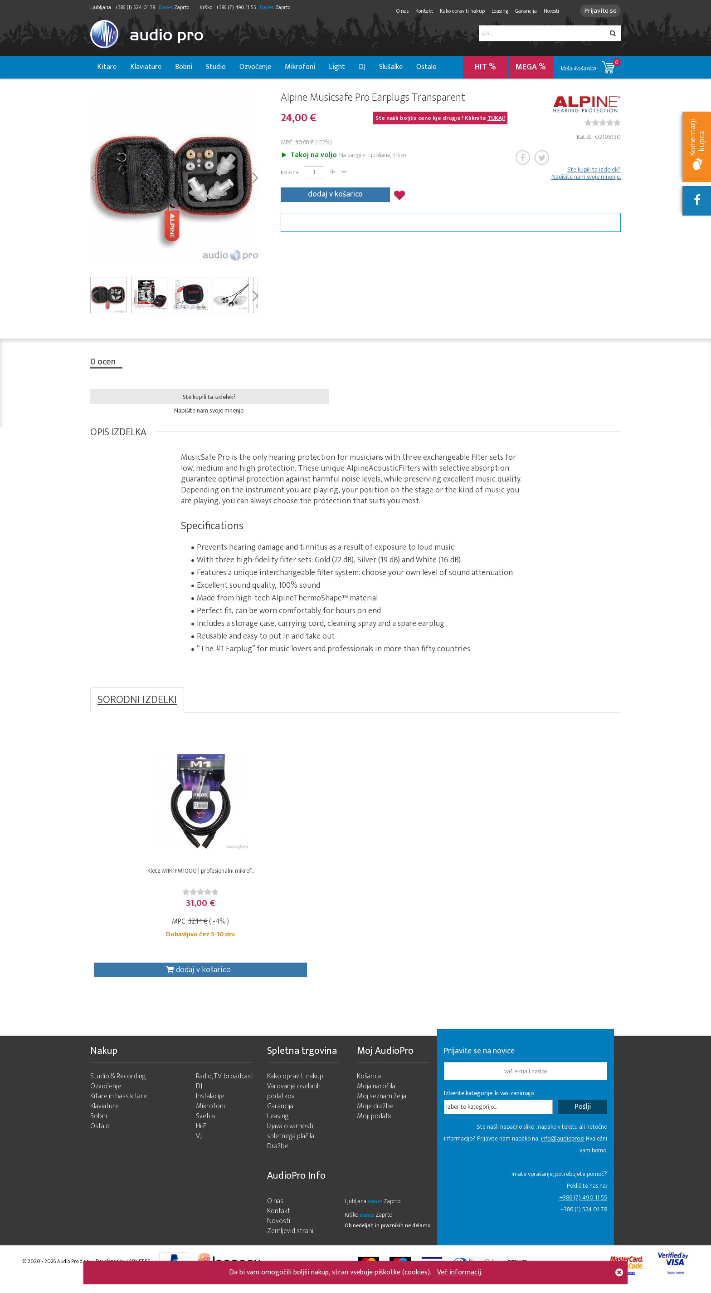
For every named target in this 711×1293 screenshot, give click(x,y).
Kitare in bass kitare (118, 1107)
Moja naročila (376, 1097)
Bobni (183, 67)
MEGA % (531, 67)
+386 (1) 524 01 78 (583, 1220)
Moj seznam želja (381, 1107)
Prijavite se (598, 10)
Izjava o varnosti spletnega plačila (290, 1142)
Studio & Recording (118, 1088)
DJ (362, 67)
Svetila (205, 1127)
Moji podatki (375, 1127)
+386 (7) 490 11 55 (583, 1209)
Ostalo (426, 67)
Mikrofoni (300, 67)
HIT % (485, 67)
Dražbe (277, 1157)
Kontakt (420, 10)
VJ (199, 1147)
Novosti (547, 10)
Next (254, 178)
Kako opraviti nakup (458, 10)
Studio (216, 67)
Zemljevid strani (290, 1242)
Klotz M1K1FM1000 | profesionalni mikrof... (156, 877)
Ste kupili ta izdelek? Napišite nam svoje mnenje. (586, 174)
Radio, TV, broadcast (224, 1088)
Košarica (369, 1088)
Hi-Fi (202, 1137)
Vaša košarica (590, 66)
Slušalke (391, 67)
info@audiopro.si (562, 1150)
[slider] (602, 124)
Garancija (522, 10)
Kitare (107, 67)
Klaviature (145, 67)
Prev (93, 178)
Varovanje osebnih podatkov (294, 1102)
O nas (398, 10)
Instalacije (210, 1107)
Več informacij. (459, 1272)
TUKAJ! (496, 119)
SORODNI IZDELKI (137, 702)
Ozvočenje (255, 67)
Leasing (495, 10)
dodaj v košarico (335, 194)
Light (337, 67)
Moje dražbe (375, 1117)
